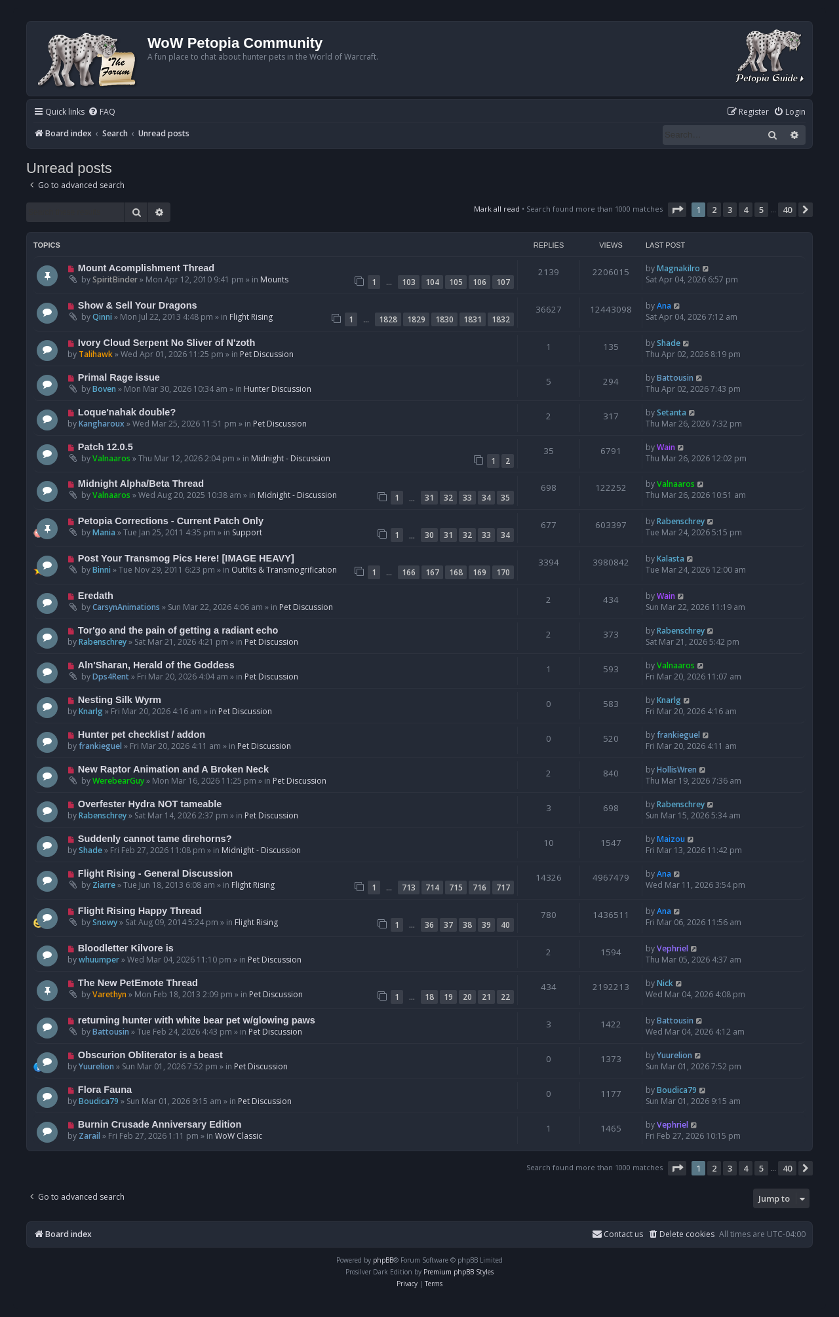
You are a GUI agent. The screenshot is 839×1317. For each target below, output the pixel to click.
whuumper (99, 959)
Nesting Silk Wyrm (119, 700)
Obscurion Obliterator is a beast (150, 1055)
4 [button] (745, 210)
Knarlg (91, 711)
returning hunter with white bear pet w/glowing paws (196, 1020)
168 (456, 572)
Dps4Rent (110, 676)
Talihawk (96, 354)
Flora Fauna (105, 1089)
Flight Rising (251, 316)
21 (486, 996)
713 (409, 887)
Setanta (671, 412)
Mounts (274, 279)
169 (479, 572)
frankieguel (100, 746)
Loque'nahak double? (127, 412)
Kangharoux (102, 423)
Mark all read (497, 209)
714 (432, 887)
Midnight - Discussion (290, 458)
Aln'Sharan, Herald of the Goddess (156, 665)
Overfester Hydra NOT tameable (150, 804)
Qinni (102, 316)
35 (505, 497)
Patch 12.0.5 (105, 447)
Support (247, 532)
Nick (665, 983)
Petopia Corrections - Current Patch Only (170, 521)
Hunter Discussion (277, 388)
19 (448, 996)
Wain (666, 447)
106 (479, 282)
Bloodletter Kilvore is (126, 948)
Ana (664, 305)
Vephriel (672, 948)
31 (429, 497)
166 (409, 572)
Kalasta (670, 558)
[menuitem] (101, 112)
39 (486, 924)
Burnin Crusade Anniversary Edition (160, 1124)
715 (456, 887)
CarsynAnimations (126, 607)
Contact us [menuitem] (617, 1234)
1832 (501, 319)
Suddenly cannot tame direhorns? (155, 838)
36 (429, 924)
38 (467, 924)
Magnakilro (678, 268)
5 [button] (761, 210)
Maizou (671, 839)
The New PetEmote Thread (138, 983)
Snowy (104, 922)
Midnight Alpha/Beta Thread (141, 483)
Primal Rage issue (119, 377)
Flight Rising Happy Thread (140, 911)
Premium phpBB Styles (458, 1271)
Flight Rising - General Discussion (155, 873)
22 (505, 996)
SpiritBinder (115, 279)
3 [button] (730, 210)
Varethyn (109, 994)
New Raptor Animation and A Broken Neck (173, 769)
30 (429, 535)
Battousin (675, 377)
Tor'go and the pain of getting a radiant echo (178, 630)
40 (505, 924)
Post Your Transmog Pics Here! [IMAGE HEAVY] (186, 558)
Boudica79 (99, 1101)
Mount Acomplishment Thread (146, 268)
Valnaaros (111, 458)
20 (467, 996)
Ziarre (103, 884)
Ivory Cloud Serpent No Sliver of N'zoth (166, 342)
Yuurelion (96, 1066)
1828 (388, 319)
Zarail (89, 1135)
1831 (472, 319)
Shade (668, 343)
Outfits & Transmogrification (284, 569)
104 (432, 282)
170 (503, 572)
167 (432, 572)
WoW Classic (238, 1135)
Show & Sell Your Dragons (137, 305)
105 (456, 282)
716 (479, 887)
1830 (444, 319)
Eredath (95, 595)
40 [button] (787, 210)
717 (503, 887)
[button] (677, 209)
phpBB (383, 1260)
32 (448, 497)
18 (429, 996)
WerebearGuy (118, 780)
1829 (416, 319)
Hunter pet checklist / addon (141, 734)
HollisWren (677, 769)
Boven (104, 388)
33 (467, 497)
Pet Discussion (267, 354)
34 (486, 497)
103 (409, 282)
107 (503, 282)
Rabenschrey (681, 521)
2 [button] (714, 210)
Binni (101, 569)
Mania (103, 532)
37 (448, 924)
